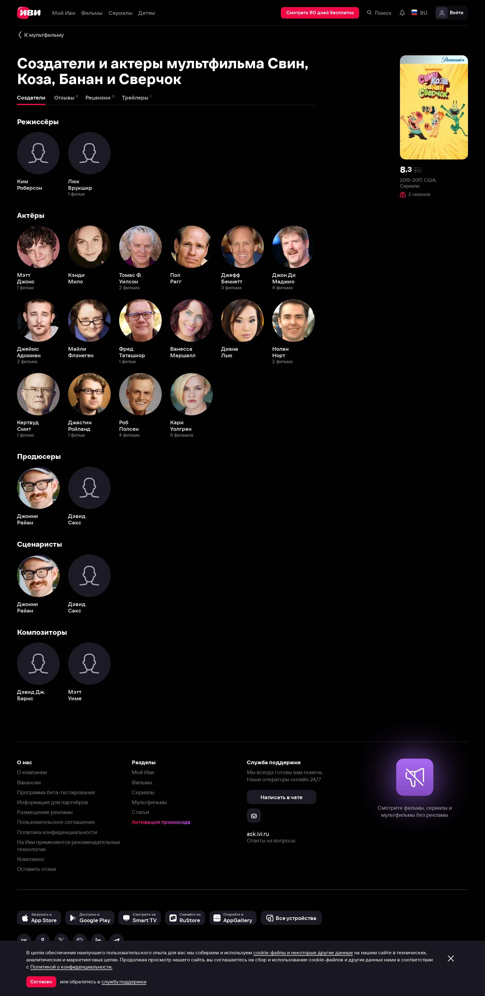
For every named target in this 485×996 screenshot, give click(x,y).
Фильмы (142, 782)
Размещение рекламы (45, 812)
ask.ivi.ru (258, 834)
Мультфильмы (149, 802)
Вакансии (29, 782)
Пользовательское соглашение (56, 822)
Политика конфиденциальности (57, 832)
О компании (32, 772)
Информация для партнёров (52, 802)
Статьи (140, 812)
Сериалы (143, 792)
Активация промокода (161, 822)
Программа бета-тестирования (56, 792)
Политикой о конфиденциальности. (71, 966)
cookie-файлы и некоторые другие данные (303, 952)
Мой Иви (143, 772)
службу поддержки (123, 981)
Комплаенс (31, 859)
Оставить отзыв (36, 869)
